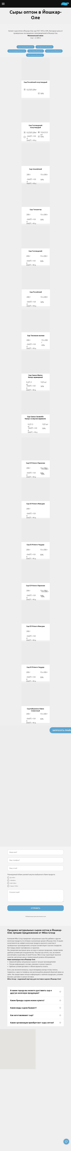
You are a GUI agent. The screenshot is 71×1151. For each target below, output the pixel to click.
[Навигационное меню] (3, 4)
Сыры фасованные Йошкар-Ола (44, 47)
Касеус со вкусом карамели (35, 420)
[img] (35, 155)
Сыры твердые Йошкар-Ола (45, 51)
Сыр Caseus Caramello (35, 418)
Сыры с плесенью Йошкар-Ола (25, 55)
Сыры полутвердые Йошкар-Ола (26, 51)
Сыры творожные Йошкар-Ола (44, 55)
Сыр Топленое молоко (35, 336)
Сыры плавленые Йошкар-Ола (25, 47)
